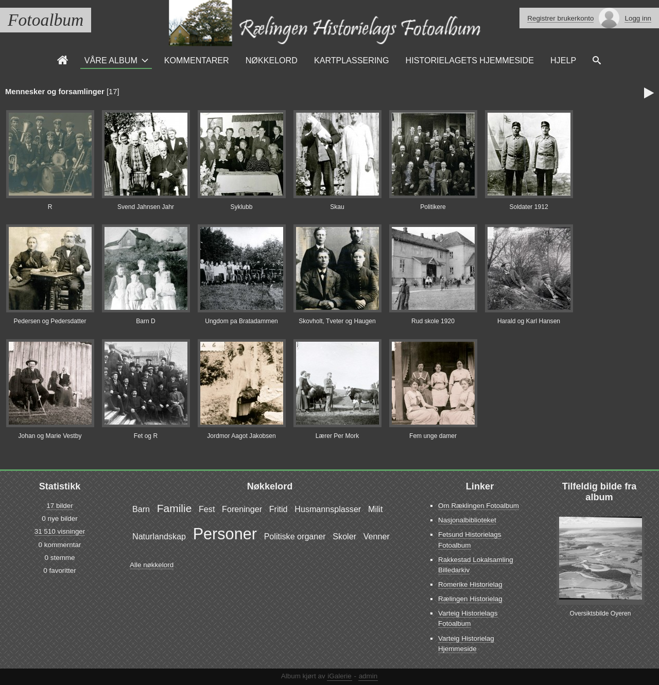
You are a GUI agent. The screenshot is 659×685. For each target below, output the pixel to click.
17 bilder (59, 506)
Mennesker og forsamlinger (55, 91)
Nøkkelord (272, 60)
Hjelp (563, 60)
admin (368, 676)
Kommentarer (196, 60)
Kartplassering (351, 60)
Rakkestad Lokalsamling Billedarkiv (475, 565)
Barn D (145, 321)
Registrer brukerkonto (560, 18)
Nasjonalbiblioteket (467, 520)
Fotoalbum (45, 19)
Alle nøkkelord (152, 565)
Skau (337, 206)
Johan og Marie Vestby (50, 436)
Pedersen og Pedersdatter (49, 321)
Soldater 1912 (528, 206)
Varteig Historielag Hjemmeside (466, 644)
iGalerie (339, 676)
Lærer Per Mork (337, 436)
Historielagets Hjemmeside (470, 60)
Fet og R (146, 436)
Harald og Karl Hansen (528, 321)
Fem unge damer (433, 436)
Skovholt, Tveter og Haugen (337, 321)
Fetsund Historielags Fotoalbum (469, 540)
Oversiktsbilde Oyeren (600, 613)
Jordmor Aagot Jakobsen (241, 436)
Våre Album (110, 60)
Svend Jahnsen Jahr (145, 206)
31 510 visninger (59, 531)
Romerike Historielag (470, 584)
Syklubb (242, 206)
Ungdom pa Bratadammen (241, 321)
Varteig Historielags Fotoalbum (468, 618)
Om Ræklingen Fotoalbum (478, 506)
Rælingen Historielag (470, 599)
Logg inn (638, 18)
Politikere (433, 206)
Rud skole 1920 (433, 321)
